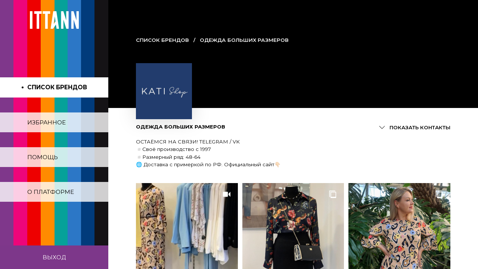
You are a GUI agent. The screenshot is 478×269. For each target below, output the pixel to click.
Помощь (42, 157)
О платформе (50, 191)
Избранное (46, 122)
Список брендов (57, 87)
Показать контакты (419, 127)
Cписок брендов (162, 40)
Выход (54, 257)
